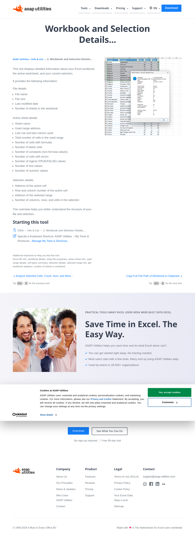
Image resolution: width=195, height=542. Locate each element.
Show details (47, 536)
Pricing (121, 8)
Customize (169, 523)
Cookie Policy (122, 493)
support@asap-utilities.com (160, 476)
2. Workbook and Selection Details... (67, 230)
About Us (62, 476)
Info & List (38, 59)
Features (90, 476)
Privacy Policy (123, 487)
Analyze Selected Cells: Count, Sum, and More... (45, 275)
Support (138, 8)
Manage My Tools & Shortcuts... (52, 241)
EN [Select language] (153, 8)
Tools (86, 8)
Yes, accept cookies (170, 513)
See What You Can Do (110, 431)
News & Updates (66, 488)
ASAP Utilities (21, 59)
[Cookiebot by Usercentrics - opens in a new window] (19, 536)
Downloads (103, 8)
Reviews (90, 482)
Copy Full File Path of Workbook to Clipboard (152, 275)
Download (171, 8)
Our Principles (65, 482)
